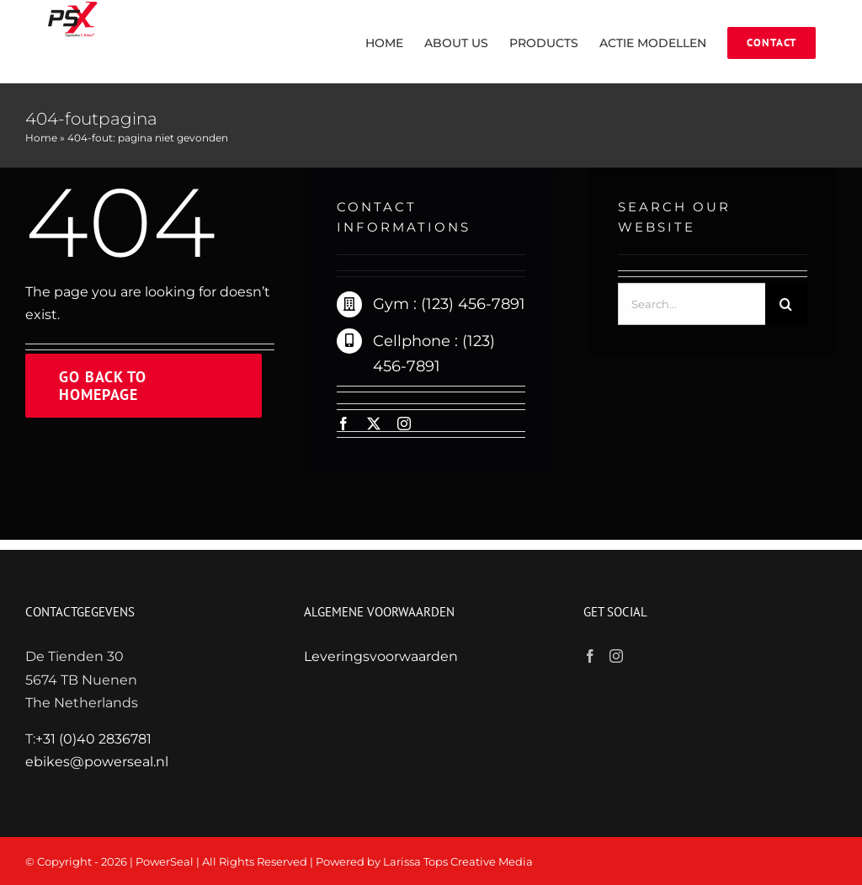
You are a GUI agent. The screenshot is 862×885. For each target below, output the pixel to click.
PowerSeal (165, 861)
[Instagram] (616, 656)
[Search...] (691, 306)
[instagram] (404, 423)
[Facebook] (590, 656)
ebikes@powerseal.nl (96, 762)
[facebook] (343, 423)
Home (41, 137)
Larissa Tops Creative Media (458, 861)
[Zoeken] (786, 306)
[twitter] (373, 423)
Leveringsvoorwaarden (381, 656)
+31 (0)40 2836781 (93, 739)
